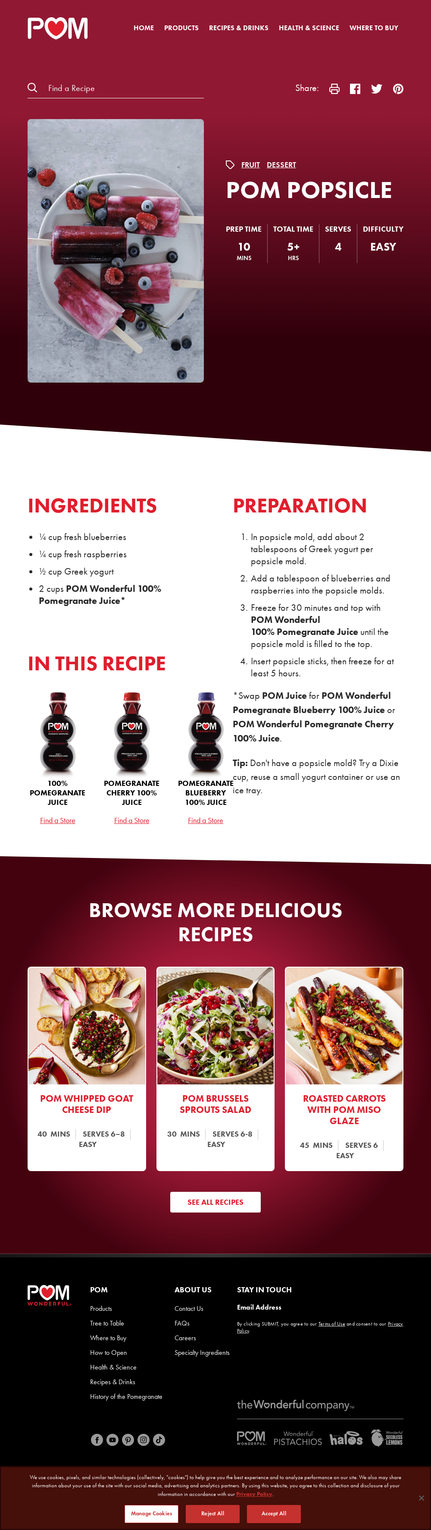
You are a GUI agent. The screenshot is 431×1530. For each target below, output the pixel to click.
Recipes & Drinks (239, 28)
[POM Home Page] (58, 28)
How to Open (108, 1352)
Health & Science (309, 28)
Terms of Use (332, 1324)
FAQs (182, 1323)
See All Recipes (215, 1202)
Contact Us (189, 1308)
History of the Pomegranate (126, 1396)
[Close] (421, 1498)
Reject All (212, 1513)
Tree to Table (107, 1323)
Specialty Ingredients (202, 1352)
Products (181, 28)
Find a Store (57, 820)
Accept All (274, 1513)
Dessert (281, 164)
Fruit (250, 164)
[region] (215, 1498)
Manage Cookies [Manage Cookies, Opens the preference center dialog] (151, 1513)
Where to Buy (374, 28)
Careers (185, 1338)
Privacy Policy (254, 1494)
